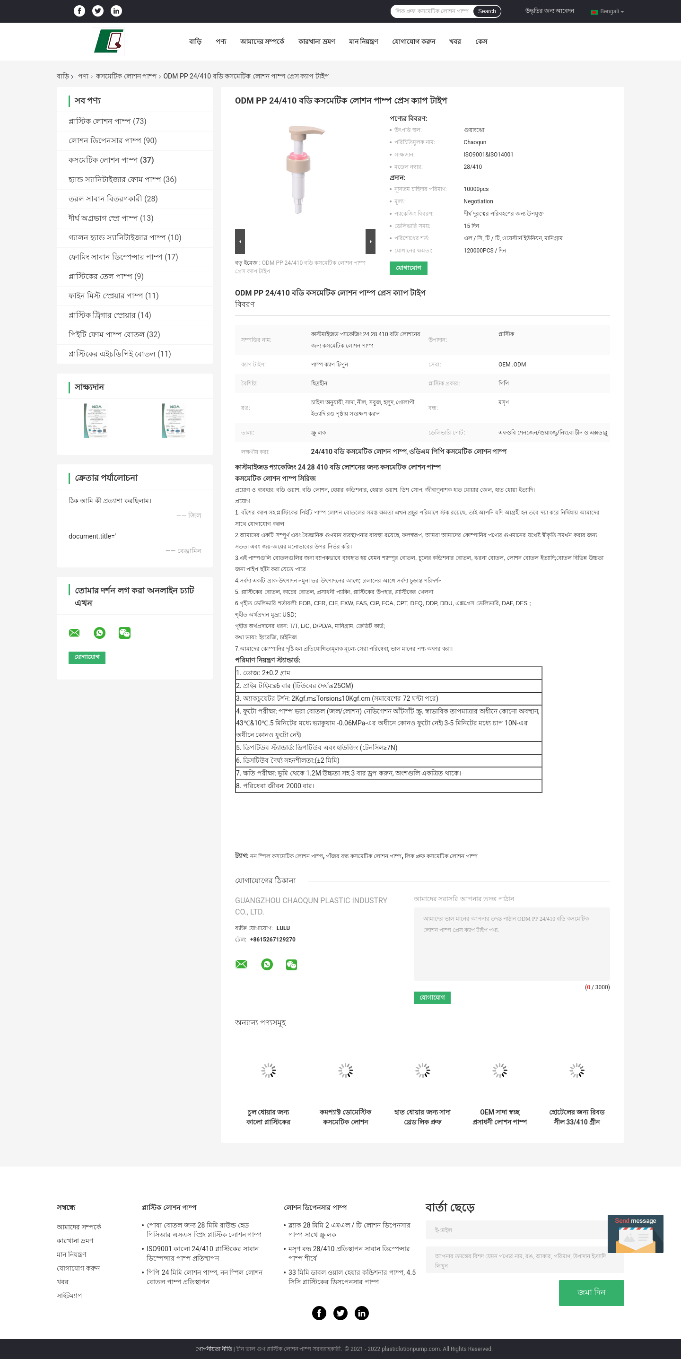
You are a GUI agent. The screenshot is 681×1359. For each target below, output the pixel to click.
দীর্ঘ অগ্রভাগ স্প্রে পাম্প (103, 218)
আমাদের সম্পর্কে (262, 41)
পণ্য (221, 41)
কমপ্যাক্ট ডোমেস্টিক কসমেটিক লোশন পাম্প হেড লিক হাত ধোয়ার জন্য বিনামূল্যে (345, 1117)
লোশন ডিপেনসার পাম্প (105, 140)
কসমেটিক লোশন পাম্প (126, 76)
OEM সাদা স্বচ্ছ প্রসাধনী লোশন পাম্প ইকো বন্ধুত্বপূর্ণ (499, 1117)
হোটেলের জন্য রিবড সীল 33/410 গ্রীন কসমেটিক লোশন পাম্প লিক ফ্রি (576, 1117)
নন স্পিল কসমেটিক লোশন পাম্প (286, 856)
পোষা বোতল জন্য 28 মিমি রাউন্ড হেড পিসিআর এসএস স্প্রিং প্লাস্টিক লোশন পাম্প (204, 1229)
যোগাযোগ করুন (413, 41)
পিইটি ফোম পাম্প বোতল (107, 334)
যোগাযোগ (408, 267)
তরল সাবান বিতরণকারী (105, 198)
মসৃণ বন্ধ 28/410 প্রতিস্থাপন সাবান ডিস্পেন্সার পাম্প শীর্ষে (349, 1253)
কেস (481, 41)
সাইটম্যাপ (70, 1295)
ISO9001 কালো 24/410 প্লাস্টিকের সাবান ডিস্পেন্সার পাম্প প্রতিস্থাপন (203, 1253)
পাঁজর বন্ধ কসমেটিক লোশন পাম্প (364, 856)
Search (487, 11)
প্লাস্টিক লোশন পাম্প (100, 121)
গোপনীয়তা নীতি (213, 1349)
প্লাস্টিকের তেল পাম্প (100, 276)
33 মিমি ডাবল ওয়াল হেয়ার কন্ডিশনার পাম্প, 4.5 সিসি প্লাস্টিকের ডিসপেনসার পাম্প (352, 1277)
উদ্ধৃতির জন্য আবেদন (549, 11)
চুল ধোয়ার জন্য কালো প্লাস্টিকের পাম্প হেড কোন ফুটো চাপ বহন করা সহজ (268, 1117)
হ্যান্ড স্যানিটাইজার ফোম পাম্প (115, 179)
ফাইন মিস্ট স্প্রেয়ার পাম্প (106, 295)
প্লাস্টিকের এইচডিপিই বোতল (112, 353)
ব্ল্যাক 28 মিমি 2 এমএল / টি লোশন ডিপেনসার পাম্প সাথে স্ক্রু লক (349, 1229)
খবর (455, 41)
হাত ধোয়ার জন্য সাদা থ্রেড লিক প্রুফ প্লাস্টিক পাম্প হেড (422, 1117)
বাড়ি (195, 41)
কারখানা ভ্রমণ (316, 41)
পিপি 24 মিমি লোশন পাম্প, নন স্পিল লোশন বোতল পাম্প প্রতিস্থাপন (204, 1277)
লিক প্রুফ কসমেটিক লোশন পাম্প (441, 856)
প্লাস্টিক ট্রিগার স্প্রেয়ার (102, 315)
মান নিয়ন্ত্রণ (363, 41)
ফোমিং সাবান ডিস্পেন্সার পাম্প (116, 257)
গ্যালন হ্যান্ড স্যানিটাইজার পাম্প (117, 237)
